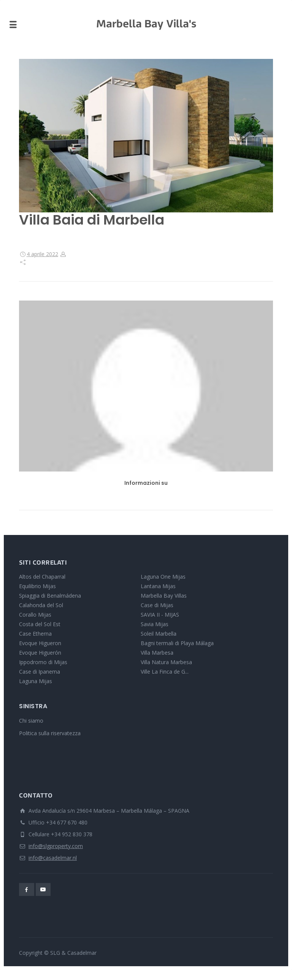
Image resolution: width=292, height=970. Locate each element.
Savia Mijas (154, 624)
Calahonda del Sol (41, 605)
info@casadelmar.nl (53, 857)
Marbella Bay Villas (164, 595)
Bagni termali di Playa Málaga (177, 643)
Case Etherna (35, 633)
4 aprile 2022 (42, 254)
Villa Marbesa (157, 652)
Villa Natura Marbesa (166, 662)
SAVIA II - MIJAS (160, 614)
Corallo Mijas (35, 614)
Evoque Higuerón (40, 652)
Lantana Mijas (158, 586)
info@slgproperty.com (56, 846)
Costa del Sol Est (39, 624)
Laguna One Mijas (163, 576)
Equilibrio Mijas (37, 586)
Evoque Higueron (40, 643)
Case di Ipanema (39, 671)
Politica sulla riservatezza (50, 733)
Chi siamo (31, 720)
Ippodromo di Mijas (43, 662)
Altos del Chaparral (42, 576)
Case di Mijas (157, 605)
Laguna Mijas (35, 681)
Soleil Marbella (158, 633)
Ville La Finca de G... (165, 671)
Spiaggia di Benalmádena (50, 595)
